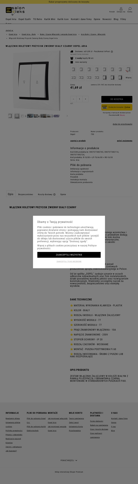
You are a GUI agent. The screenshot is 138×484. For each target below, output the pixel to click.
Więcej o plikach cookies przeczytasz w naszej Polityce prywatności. (67, 247)
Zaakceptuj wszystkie (69, 254)
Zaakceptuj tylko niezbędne (69, 261)
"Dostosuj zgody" (78, 241)
